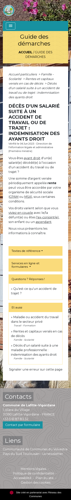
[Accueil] (8, 10)
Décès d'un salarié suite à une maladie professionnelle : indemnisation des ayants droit (34, 350)
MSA (27, 197)
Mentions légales (33, 469)
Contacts (18, 396)
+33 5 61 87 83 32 (15, 419)
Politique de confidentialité (33, 473)
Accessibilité (22, 478)
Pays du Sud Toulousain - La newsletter (33, 454)
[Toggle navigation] (10, 26)
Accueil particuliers (23, 74)
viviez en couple (21, 213)
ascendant (43, 222)
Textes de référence (26, 251)
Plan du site (45, 478)
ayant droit (32, 158)
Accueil (25, 52)
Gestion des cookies (35, 482)
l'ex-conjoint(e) (47, 217)
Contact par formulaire (22, 425)
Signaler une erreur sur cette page (35, 369)
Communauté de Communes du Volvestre (35, 449)
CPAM (14, 197)
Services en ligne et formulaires (25, 264)
